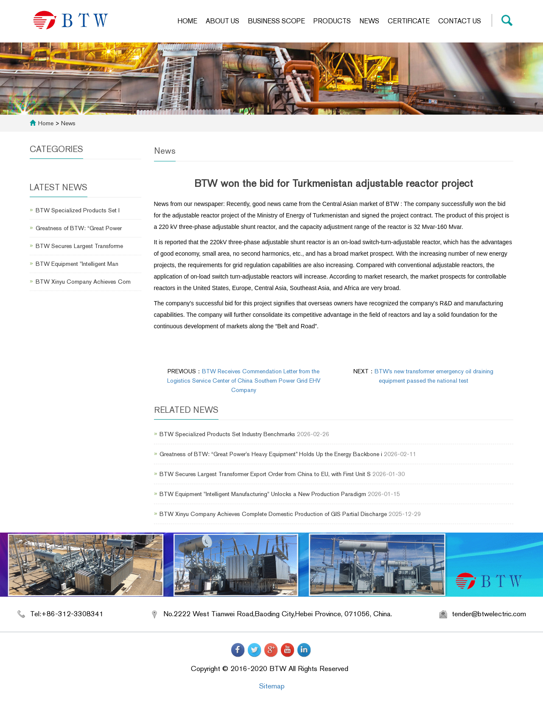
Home (187, 21)
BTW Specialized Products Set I (78, 210)
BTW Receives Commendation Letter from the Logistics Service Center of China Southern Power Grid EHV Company (243, 380)
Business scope (276, 21)
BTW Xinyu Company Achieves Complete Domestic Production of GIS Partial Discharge (273, 513)
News (369, 21)
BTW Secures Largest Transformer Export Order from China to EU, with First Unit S (265, 474)
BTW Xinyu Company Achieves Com (83, 281)
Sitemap (272, 686)
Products (332, 21)
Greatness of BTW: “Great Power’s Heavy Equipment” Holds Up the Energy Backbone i (271, 454)
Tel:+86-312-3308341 (67, 613)
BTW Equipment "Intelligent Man (77, 263)
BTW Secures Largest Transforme (79, 246)
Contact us (459, 21)
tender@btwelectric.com (489, 613)
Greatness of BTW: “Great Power (79, 228)
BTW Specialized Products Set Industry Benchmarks (227, 434)
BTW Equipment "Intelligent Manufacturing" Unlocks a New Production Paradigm (263, 494)
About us (222, 21)
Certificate (409, 21)
